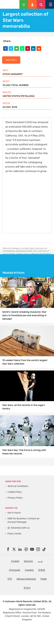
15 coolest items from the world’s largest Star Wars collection (24, 362)
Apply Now (11, 60)
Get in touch (14, 513)
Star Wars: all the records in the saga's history (23, 407)
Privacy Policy (15, 498)
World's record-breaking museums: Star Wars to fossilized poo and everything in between (24, 315)
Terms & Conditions (17, 486)
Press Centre (14, 534)
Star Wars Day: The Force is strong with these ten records (24, 452)
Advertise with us (20, 528)
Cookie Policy (14, 492)
